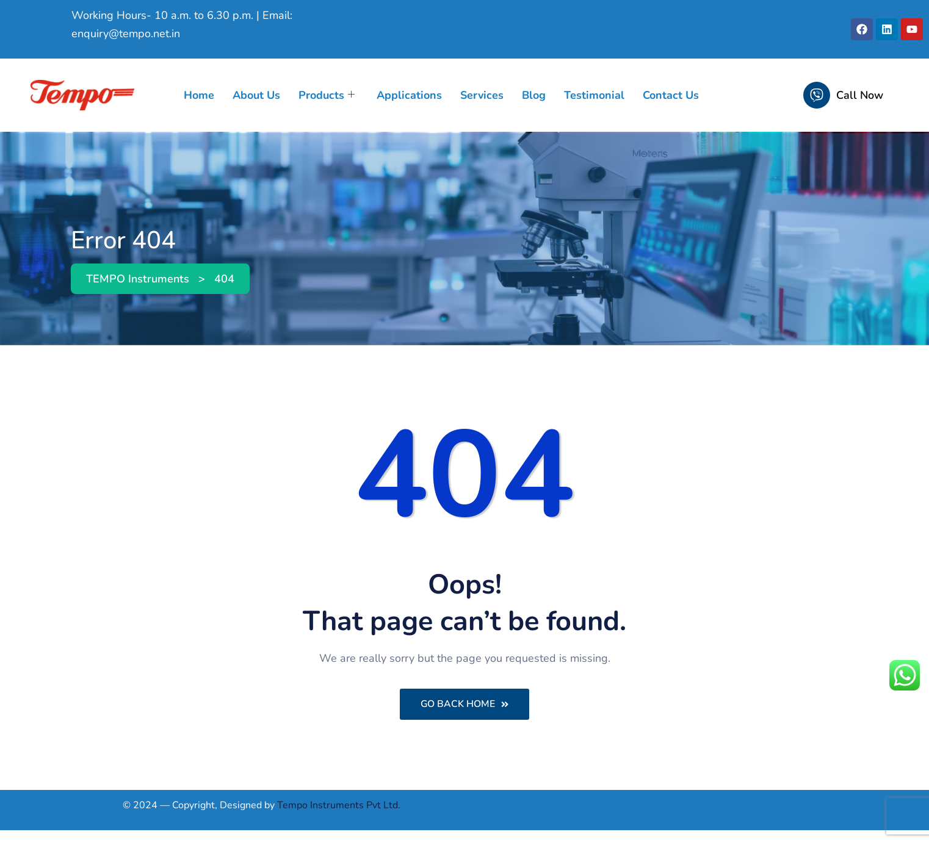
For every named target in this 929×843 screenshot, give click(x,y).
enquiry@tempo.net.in (125, 33)
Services (482, 95)
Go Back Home (465, 704)
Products (326, 95)
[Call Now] (816, 95)
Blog (534, 95)
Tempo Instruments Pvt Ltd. (338, 806)
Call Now (859, 95)
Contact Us (671, 95)
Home (199, 95)
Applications (409, 95)
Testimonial (594, 95)
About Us (256, 95)
